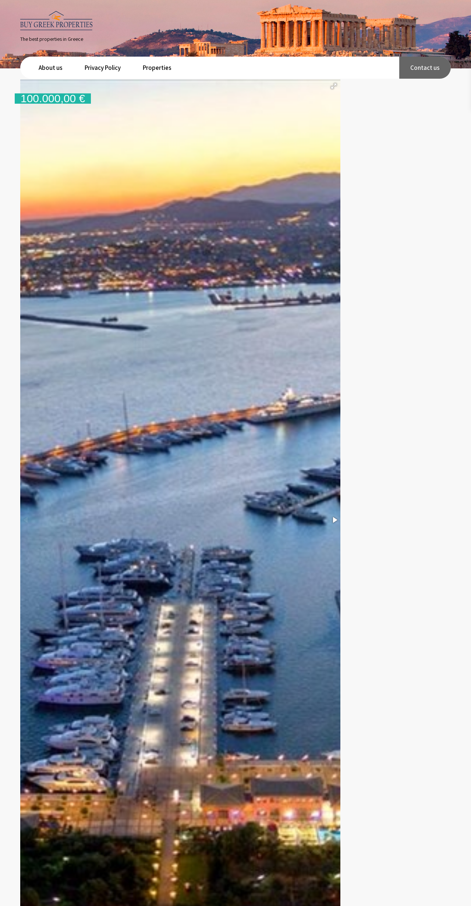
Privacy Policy (103, 68)
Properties (157, 68)
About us (51, 68)
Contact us (425, 68)
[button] (334, 86)
